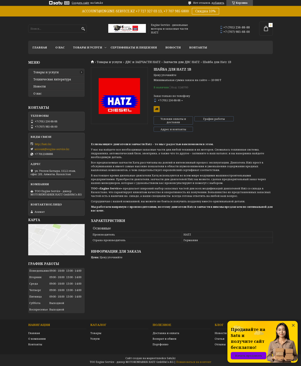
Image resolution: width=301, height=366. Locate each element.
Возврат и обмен (164, 339)
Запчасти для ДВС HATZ (181, 62)
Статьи (219, 339)
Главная (39, 47)
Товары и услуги (87, 47)
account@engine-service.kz (51, 149)
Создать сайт (80, 2)
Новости (173, 47)
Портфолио (160, 344)
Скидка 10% (205, 11)
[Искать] (83, 29)
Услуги (95, 339)
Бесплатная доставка (157, 109)
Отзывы (220, 344)
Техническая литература (52, 79)
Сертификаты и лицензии (134, 47)
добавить (217, 3)
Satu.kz (171, 358)
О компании (37, 339)
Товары (95, 333)
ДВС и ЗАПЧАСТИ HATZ (143, 62)
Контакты (198, 47)
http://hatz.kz (43, 144)
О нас (60, 47)
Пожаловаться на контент (193, 362)
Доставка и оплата (166, 333)
